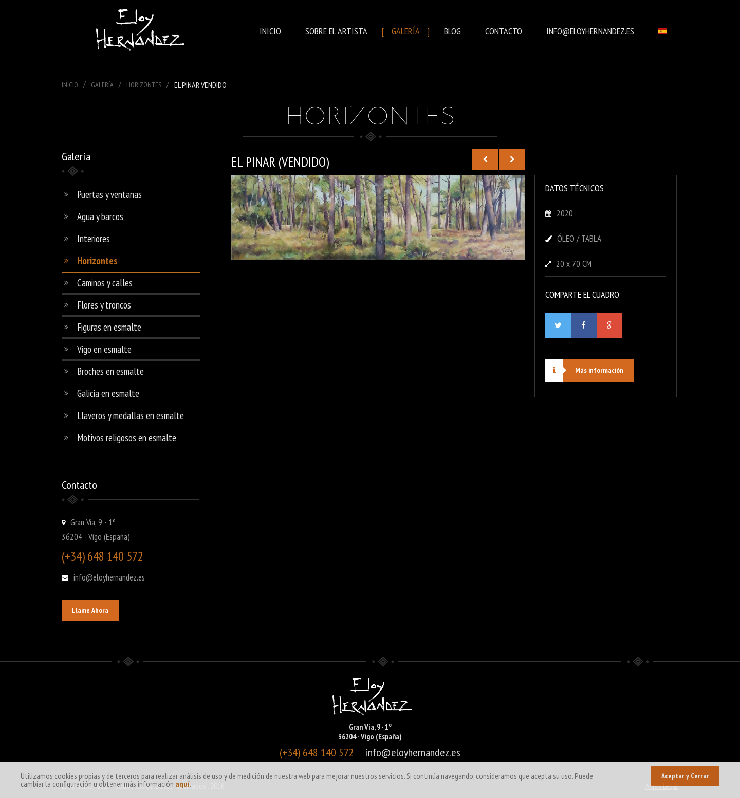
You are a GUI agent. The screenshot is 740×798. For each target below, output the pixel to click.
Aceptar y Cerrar (685, 776)
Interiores (93, 238)
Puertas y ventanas (109, 194)
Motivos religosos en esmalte (126, 437)
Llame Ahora (90, 610)
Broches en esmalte (110, 371)
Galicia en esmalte (108, 393)
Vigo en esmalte (104, 349)
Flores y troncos (104, 305)
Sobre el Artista (336, 31)
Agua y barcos (100, 216)
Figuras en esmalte (109, 327)
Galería (406, 31)
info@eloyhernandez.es (590, 31)
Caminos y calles (105, 283)
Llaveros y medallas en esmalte (130, 415)
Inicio (270, 31)
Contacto (503, 31)
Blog (452, 31)
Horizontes (143, 84)
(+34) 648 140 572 (102, 556)
